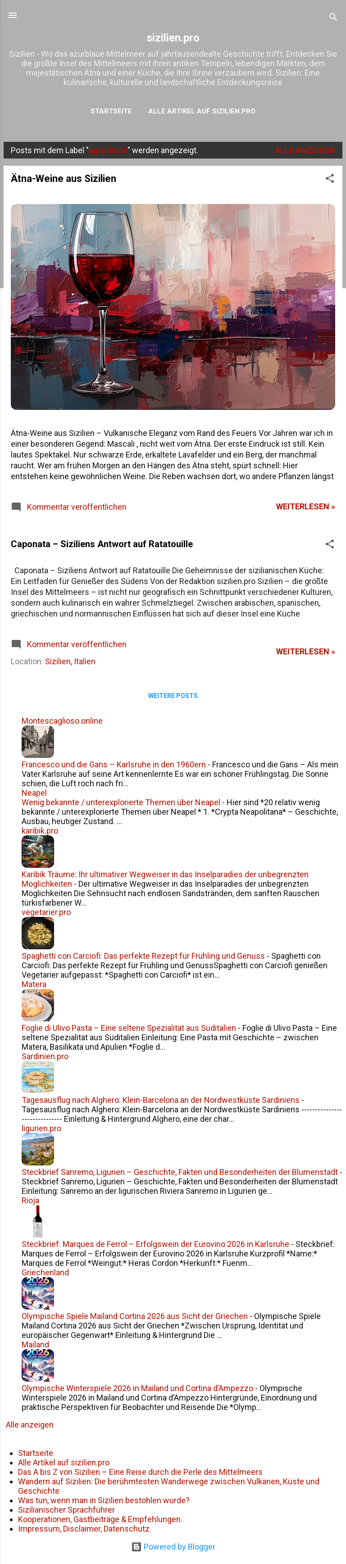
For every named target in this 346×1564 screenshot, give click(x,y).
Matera (34, 984)
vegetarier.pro (46, 912)
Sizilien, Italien (70, 661)
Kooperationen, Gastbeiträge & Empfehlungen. (100, 1519)
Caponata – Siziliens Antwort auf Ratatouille (102, 544)
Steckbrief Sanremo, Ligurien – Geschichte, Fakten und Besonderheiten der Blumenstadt (180, 1172)
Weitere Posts (173, 695)
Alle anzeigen (305, 150)
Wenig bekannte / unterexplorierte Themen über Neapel (121, 802)
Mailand (35, 1344)
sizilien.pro (173, 38)
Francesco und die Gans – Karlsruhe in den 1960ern (114, 764)
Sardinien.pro (45, 1056)
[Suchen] (333, 18)
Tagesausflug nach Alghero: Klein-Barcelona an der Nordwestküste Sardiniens (161, 1100)
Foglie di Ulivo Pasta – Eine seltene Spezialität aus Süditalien (129, 1028)
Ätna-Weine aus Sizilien (63, 178)
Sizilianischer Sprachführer (66, 1509)
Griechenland (45, 1272)
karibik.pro (40, 830)
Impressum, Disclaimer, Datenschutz (84, 1528)
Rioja (30, 1200)
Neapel (34, 793)
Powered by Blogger (173, 1546)
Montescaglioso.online (62, 720)
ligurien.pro (41, 1128)
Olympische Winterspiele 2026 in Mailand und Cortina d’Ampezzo (137, 1388)
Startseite (111, 111)
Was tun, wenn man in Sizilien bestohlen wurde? (104, 1500)
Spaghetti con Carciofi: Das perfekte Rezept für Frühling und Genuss (143, 956)
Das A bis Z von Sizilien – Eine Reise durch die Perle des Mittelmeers (140, 1472)
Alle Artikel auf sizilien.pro (201, 111)
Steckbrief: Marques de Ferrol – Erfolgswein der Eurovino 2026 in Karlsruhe (155, 1244)
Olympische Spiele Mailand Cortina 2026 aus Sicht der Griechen (135, 1316)
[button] (329, 179)
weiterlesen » (305, 506)
